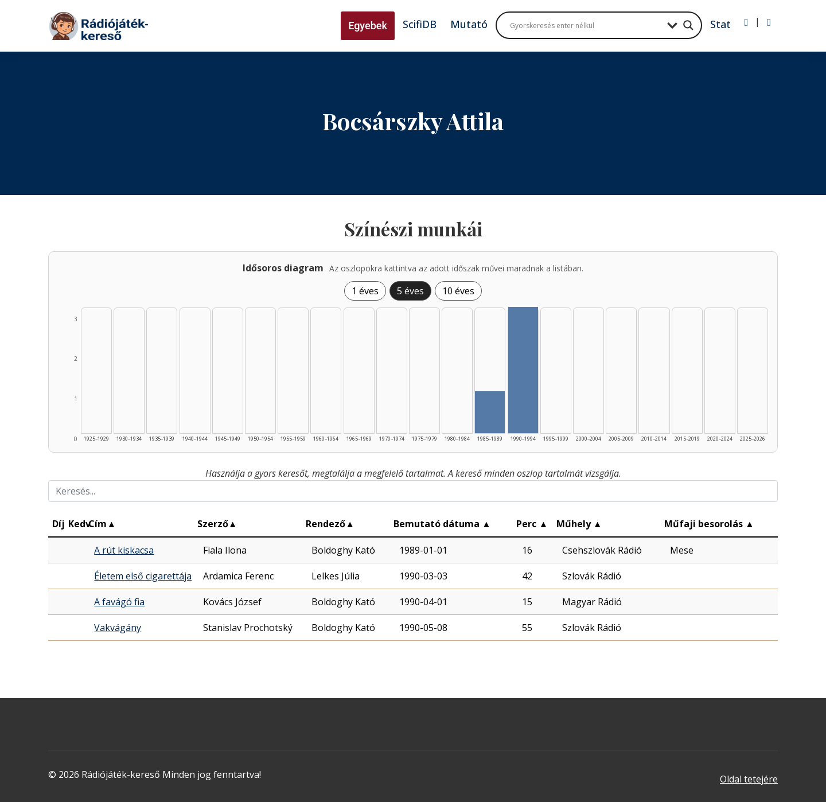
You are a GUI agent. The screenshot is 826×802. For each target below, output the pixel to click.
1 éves (365, 291)
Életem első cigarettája (143, 576)
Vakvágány (117, 627)
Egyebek (367, 26)
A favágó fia (119, 601)
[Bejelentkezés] (746, 22)
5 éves (410, 291)
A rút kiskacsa (124, 550)
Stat (720, 24)
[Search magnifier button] (688, 25)
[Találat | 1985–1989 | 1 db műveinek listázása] (490, 412)
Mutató (469, 24)
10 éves (458, 291)
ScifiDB (420, 24)
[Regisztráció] (769, 22)
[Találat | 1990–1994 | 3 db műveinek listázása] (523, 370)
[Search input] (585, 25)
